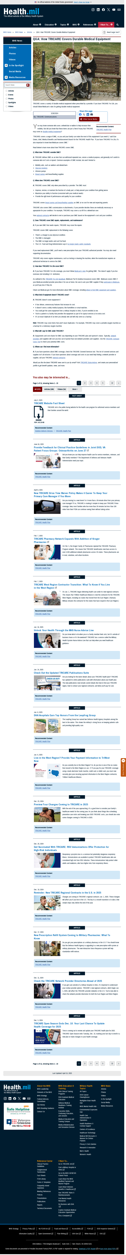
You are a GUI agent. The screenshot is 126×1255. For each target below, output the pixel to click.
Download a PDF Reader (87, 1249)
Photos (12, 53)
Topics (63, 24)
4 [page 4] (96, 383)
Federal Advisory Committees (43, 1100)
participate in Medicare (111, 282)
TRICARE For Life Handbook (55, 279)
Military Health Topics (86, 1087)
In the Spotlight (16, 65)
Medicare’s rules (80, 271)
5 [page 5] (102, 383)
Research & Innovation (87, 1147)
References (88, 24)
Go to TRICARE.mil (65, 1164)
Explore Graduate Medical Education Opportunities (67, 1211)
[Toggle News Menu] (78, 24)
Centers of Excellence (87, 1129)
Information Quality (25, 1234)
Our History (41, 1105)
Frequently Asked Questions (43, 1186)
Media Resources (17, 77)
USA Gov (75, 1234)
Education (49, 24)
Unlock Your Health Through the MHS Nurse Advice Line (64, 630)
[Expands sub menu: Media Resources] (6, 77)
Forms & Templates (44, 1182)
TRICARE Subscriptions (88, 362)
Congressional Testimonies (42, 1171)
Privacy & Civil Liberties (88, 1144)
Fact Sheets (41, 1175)
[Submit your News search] (27, 85)
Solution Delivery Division (44, 431)
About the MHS (43, 1086)
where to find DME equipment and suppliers (101, 290)
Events (10, 95)
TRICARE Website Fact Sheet (49, 403)
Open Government (44, 1234)
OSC (101, 1234)
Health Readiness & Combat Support (86, 1124)
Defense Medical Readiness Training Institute (65, 1105)
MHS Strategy (42, 1096)
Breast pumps (40, 174)
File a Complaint (64, 1215)
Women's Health (85, 1154)
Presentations (42, 1198)
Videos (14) (62, 389)
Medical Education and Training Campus (66, 1120)
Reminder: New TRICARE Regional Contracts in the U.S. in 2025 (67, 892)
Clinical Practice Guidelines (42, 1165)
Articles (12, 47)
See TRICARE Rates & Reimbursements (66, 1194)
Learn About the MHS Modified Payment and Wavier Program (66, 1181)
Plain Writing (61, 1234)
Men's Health (84, 1151)
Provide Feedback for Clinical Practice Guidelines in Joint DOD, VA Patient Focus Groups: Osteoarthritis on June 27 (69, 449)
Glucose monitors (41, 168)
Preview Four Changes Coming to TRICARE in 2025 (61, 804)
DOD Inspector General (105, 1229)
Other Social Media (88, 119)
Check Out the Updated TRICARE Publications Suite (61, 672)
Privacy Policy (27, 1229)
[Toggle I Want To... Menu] (111, 24)
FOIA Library (41, 1179)
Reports (39, 1205)
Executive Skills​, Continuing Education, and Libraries (65, 1113)
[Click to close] (123, 760)
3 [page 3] (90, 383)
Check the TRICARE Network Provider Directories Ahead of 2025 (68, 981)
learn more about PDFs (108, 1249)
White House (89, 1234)
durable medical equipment (52, 131)
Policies (40, 1195)
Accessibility (76, 1229)
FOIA (89, 1229)
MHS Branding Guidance (45, 1108)
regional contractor (43, 215)
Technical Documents (44, 1208)
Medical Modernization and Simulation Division (66, 1126)
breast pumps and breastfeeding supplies (59, 202)
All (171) (38, 389)
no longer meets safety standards (79, 244)
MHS (75, 24)
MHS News (17, 40)
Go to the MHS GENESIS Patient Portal (67, 1174)
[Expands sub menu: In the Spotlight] (6, 65)
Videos (12, 59)
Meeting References (44, 1191)
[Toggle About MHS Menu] (40, 24)
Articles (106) (49, 389)
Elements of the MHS (44, 1092)
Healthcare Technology (87, 1133)
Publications (41, 1201)
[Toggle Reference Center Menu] (95, 24)
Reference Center (45, 1161)
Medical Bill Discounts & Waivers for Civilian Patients (88, 1138)
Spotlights (12, 103)
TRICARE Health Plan (103, 129)
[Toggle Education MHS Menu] (55, 24)
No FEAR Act (43, 1229)
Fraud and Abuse (60, 1229)
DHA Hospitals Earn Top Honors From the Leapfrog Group (65, 715)
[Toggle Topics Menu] (68, 24)
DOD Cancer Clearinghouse (84, 1096)
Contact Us (41, 1111)
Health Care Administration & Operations (85, 1117)
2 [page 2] (84, 383)
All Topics (83, 1091)
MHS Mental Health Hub (88, 1106)
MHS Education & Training (66, 1087)
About (35, 24)
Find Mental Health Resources (64, 1199)
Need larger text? (111, 32)
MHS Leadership (42, 1089)
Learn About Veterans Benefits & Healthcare (65, 1188)
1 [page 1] (78, 383)
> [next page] (118, 383)
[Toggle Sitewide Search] (117, 25)
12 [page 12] (112, 383)
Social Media (15, 71)
